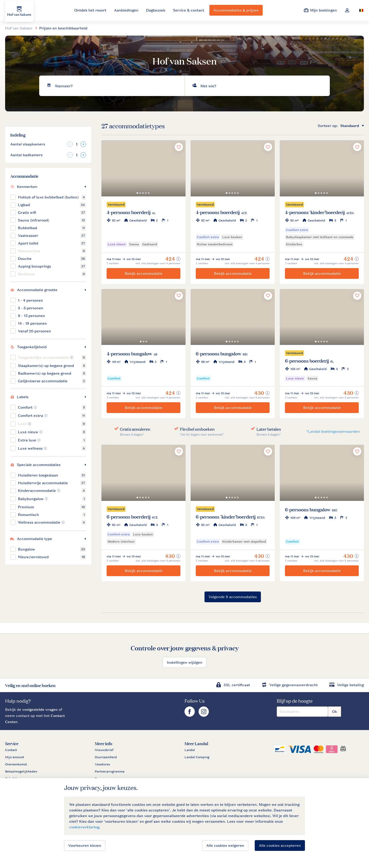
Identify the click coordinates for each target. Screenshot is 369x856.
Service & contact (188, 10)
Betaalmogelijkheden (21, 771)
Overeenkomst (16, 764)
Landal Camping (196, 757)
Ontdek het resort (90, 10)
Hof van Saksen (18, 28)
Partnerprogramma (110, 771)
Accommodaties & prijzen (236, 10)
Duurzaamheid (106, 757)
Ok (334, 711)
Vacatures (102, 764)
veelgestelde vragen (40, 709)
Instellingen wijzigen (184, 662)
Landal (189, 750)
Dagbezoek (155, 10)
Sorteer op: (328, 125)
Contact (11, 750)
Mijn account (14, 757)
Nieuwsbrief (104, 750)
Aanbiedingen (126, 10)
